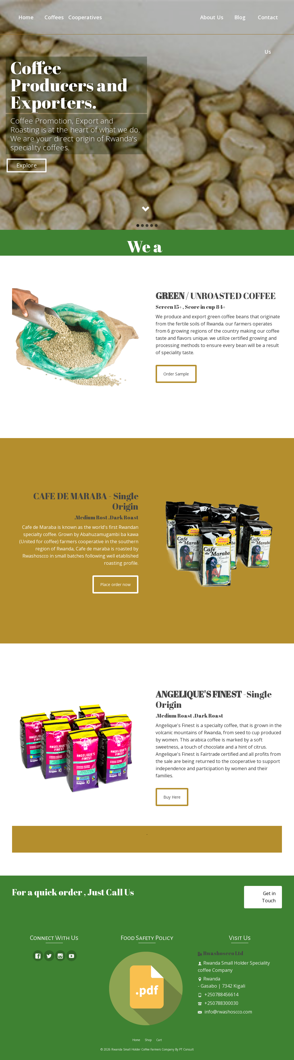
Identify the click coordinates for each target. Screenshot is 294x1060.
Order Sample (176, 374)
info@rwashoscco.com (225, 1012)
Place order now (115, 584)
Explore (26, 165)
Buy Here (172, 797)
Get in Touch (269, 897)
